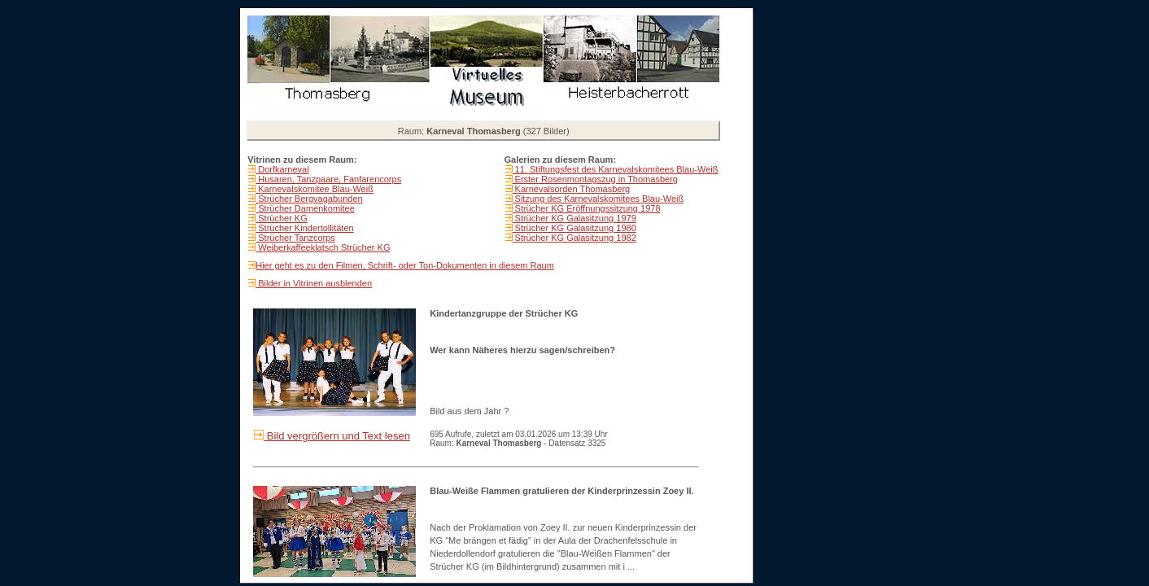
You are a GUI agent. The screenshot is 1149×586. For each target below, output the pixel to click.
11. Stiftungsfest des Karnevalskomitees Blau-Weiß (616, 169)
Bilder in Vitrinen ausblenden (314, 283)
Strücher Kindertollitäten (304, 228)
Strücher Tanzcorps (295, 238)
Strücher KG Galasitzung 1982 (574, 238)
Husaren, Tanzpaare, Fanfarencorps (328, 179)
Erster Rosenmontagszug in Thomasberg (595, 179)
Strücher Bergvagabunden (309, 198)
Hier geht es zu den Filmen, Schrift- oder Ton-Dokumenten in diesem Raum (405, 265)
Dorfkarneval (282, 169)
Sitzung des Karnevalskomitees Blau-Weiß (598, 198)
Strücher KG (282, 218)
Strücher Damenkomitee (305, 208)
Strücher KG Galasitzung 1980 (574, 228)
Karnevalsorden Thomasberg (572, 189)
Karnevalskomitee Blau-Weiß (315, 189)
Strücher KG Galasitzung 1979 (574, 218)
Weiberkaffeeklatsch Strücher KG (323, 247)
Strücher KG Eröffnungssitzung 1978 (587, 208)
